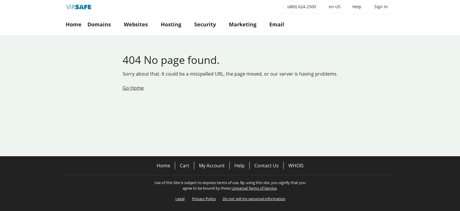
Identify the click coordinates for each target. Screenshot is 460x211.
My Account (212, 165)
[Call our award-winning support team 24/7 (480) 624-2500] (357, 6)
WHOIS (296, 165)
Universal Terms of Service (254, 188)
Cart (184, 165)
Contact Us (266, 165)
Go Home (133, 88)
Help (239, 165)
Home (163, 165)
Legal (180, 198)
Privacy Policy (204, 198)
